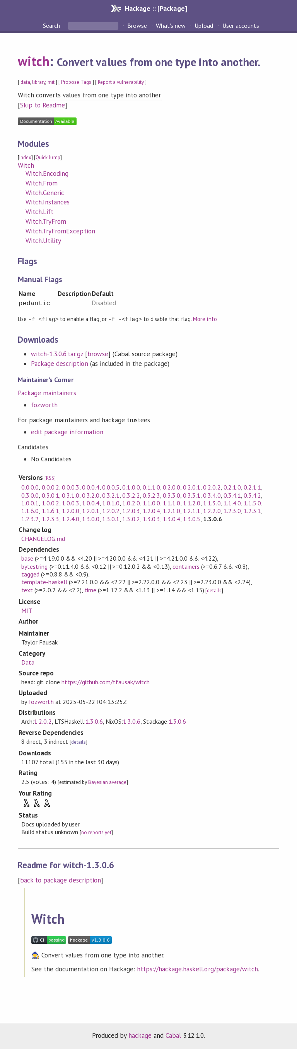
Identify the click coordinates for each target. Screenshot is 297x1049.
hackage (140, 1035)
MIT (26, 610)
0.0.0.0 (30, 487)
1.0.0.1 (30, 503)
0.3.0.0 (30, 495)
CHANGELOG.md (43, 538)
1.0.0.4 (90, 503)
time (90, 589)
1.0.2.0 (131, 503)
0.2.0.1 (191, 487)
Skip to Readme (42, 105)
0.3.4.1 (232, 495)
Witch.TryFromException (60, 231)
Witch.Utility (43, 240)
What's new (171, 25)
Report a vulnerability (121, 82)
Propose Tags (76, 82)
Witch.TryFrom (46, 221)
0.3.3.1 (191, 495)
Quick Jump (48, 157)
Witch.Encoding (47, 173)
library (38, 82)
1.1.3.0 (211, 503)
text (27, 589)
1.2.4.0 (70, 518)
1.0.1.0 (110, 503)
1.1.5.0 (252, 503)
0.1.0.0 (131, 487)
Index (25, 157)
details (214, 590)
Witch (26, 165)
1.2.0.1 (90, 510)
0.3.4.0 (211, 495)
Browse (137, 25)
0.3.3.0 (171, 495)
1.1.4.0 (232, 503)
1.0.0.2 (50, 503)
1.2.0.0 (70, 510)
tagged (30, 574)
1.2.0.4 (151, 510)
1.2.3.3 (50, 518)
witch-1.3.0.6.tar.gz (57, 353)
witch (34, 61)
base (27, 558)
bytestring (34, 566)
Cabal (173, 1035)
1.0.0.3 (70, 503)
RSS (50, 477)
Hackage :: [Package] (156, 8)
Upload (204, 25)
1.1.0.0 (151, 503)
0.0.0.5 (110, 487)
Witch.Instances (48, 202)
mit (51, 82)
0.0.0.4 (90, 487)
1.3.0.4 (171, 518)
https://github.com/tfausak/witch (105, 681)
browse (97, 353)
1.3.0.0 (90, 518)
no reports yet (96, 832)
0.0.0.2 (50, 487)
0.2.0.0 (171, 487)
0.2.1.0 (232, 487)
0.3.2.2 (131, 495)
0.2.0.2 (211, 487)
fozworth (44, 404)
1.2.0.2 (110, 510)
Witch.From (42, 183)
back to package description (60, 880)
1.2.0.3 (131, 510)
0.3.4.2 (252, 495)
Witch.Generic (45, 193)
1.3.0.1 (110, 518)
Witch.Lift (39, 211)
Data (27, 662)
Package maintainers (47, 392)
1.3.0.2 (131, 518)
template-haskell (44, 581)
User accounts (240, 25)
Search (52, 25)
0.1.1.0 (151, 487)
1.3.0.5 (191, 518)
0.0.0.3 (70, 487)
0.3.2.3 (151, 495)
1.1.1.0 (171, 503)
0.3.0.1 (50, 495)
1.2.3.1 (252, 510)
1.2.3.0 (232, 510)
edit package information (67, 431)
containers (186, 566)
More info (205, 319)
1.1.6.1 (50, 510)
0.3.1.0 (70, 495)
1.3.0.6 (94, 721)
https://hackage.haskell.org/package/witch (197, 968)
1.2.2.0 (211, 510)
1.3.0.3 (151, 518)
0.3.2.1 (110, 495)
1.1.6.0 (30, 510)
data (25, 82)
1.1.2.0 (191, 503)
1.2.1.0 (171, 510)
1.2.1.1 (191, 510)
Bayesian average (107, 782)
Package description (59, 363)
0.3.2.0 (90, 495)
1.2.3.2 (30, 518)
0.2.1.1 (252, 487)
